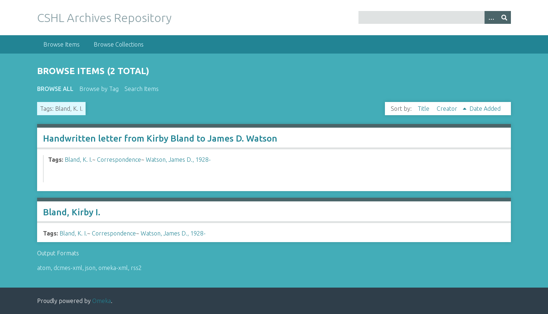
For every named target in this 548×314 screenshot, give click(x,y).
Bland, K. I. (78, 159)
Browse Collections (119, 44)
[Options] (491, 17)
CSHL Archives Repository (104, 17)
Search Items (142, 88)
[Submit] (504, 17)
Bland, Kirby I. (71, 212)
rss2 (136, 267)
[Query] (434, 17)
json (90, 267)
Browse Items (61, 44)
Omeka (101, 300)
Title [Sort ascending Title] (424, 108)
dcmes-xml (68, 267)
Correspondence (119, 159)
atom (44, 267)
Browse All (55, 88)
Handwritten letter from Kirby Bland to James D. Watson (160, 138)
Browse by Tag (99, 88)
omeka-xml (113, 267)
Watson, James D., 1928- (178, 159)
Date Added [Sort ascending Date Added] (485, 108)
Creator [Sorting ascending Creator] (448, 108)
